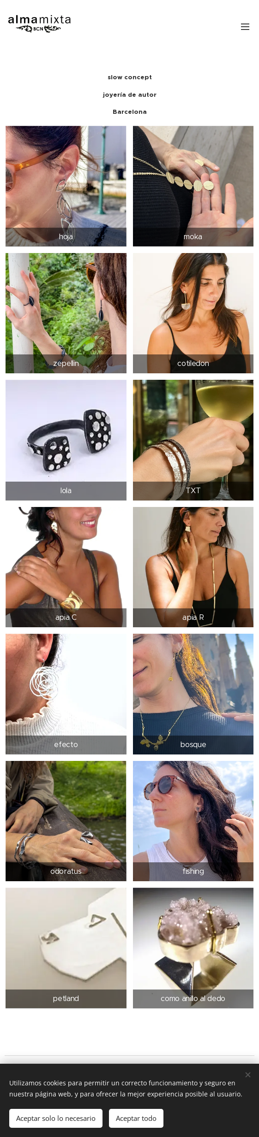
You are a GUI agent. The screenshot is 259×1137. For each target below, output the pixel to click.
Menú (245, 26)
